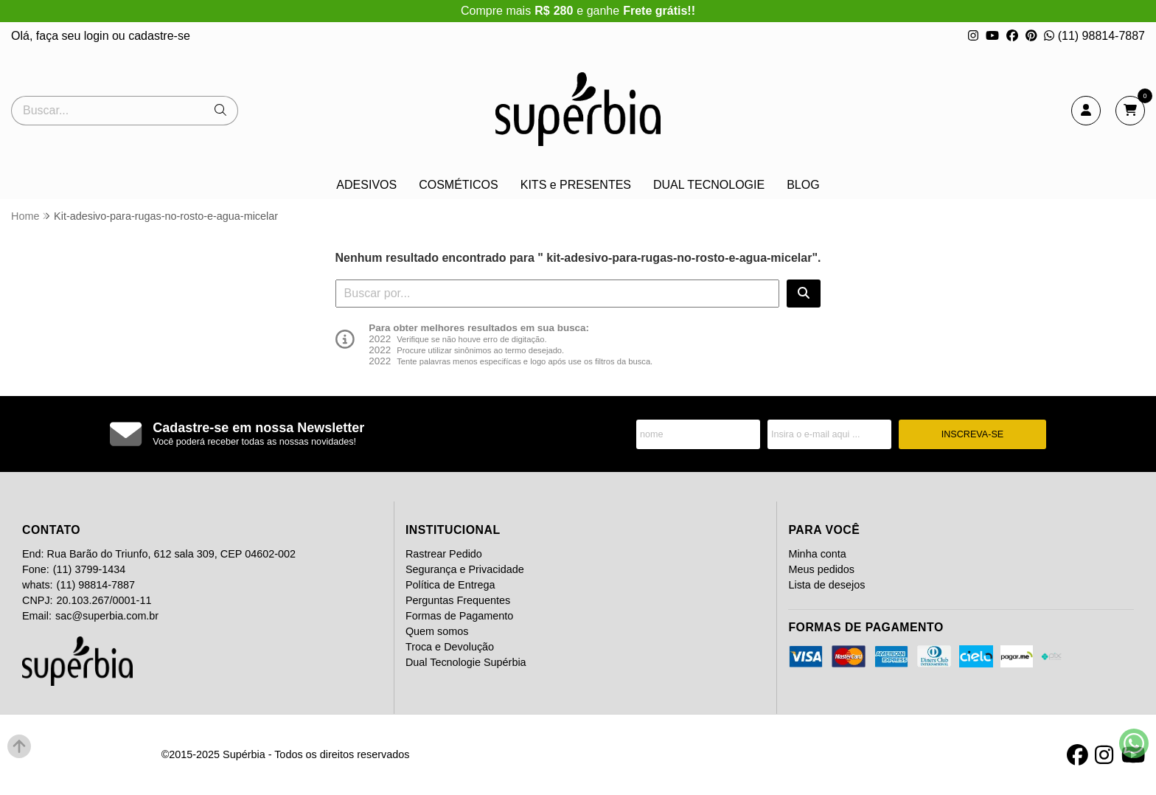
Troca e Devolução (449, 647)
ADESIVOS (366, 184)
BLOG (803, 184)
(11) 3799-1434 (89, 569)
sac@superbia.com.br (107, 616)
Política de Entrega (450, 585)
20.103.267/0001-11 (104, 600)
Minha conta (817, 554)
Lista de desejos (826, 585)
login (98, 35)
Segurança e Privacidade (464, 569)
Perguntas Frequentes (457, 600)
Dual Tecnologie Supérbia (465, 662)
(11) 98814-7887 (1094, 35)
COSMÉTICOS (458, 184)
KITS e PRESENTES (575, 184)
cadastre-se (159, 35)
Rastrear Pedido (443, 554)
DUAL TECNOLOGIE (709, 184)
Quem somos (437, 631)
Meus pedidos (821, 569)
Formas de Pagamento (459, 616)
